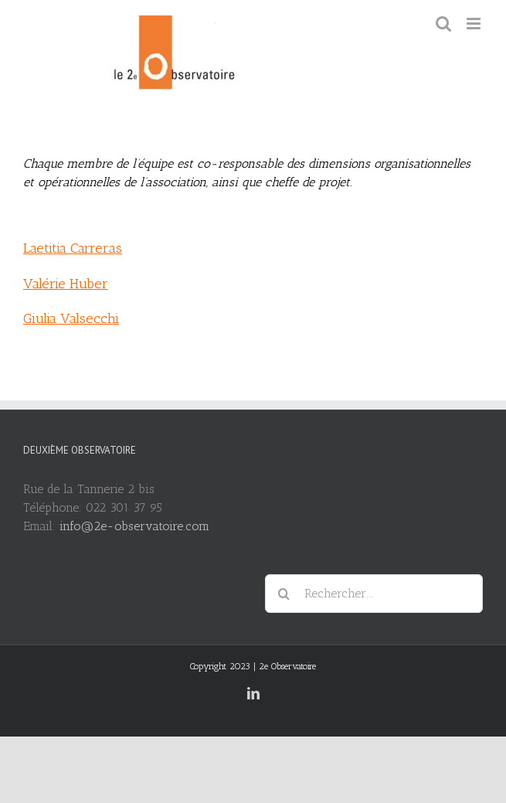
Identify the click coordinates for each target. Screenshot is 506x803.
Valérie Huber (65, 283)
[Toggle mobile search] (443, 23)
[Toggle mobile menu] (475, 23)
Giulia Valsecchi (71, 318)
